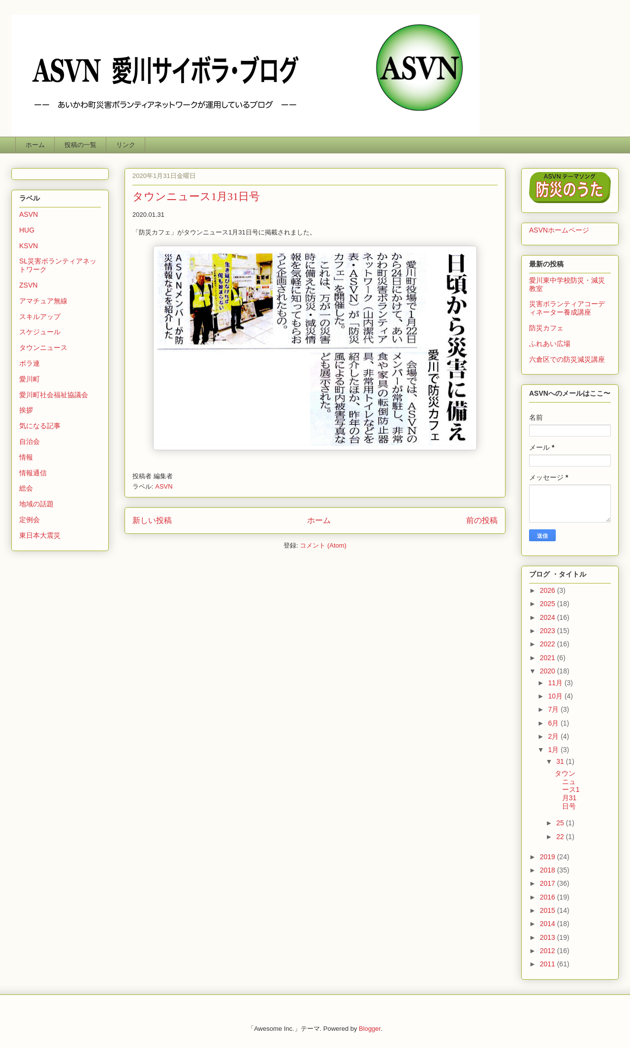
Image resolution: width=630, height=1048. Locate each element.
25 (561, 823)
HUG (26, 230)
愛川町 (29, 379)
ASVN (163, 486)
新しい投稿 (152, 520)
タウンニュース (43, 347)
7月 (554, 709)
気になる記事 (40, 426)
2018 (548, 870)
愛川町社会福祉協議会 (53, 395)
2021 (548, 658)
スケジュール (40, 332)
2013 (548, 937)
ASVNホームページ (559, 230)
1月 (554, 750)
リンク (125, 144)
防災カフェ (546, 328)
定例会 (29, 520)
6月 (554, 723)
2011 (548, 964)
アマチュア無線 (43, 301)
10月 (556, 696)
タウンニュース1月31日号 (196, 196)
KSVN (28, 246)
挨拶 (26, 410)
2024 (548, 617)
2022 (548, 644)
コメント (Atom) (323, 545)
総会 (26, 488)
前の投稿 (482, 520)
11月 (556, 683)
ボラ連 (29, 363)
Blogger (369, 1028)
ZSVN (28, 285)
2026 (548, 590)
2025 (548, 604)
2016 (548, 897)
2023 (548, 631)
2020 (548, 671)
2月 (554, 736)
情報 (26, 457)
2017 (548, 883)
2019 (548, 857)
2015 (548, 910)
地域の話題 (36, 504)
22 (561, 837)
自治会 (29, 441)
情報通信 (33, 473)
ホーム (35, 144)
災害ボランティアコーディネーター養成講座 (567, 308)
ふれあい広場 (549, 344)
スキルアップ (40, 316)
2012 (548, 951)
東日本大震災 (40, 535)
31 (561, 761)
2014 (548, 924)
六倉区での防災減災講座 (567, 359)
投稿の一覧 (80, 144)
